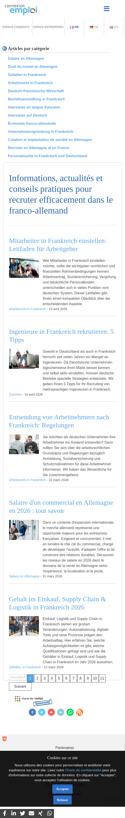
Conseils (15, 394)
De (94, 27)
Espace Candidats (15, 27)
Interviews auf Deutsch (27, 115)
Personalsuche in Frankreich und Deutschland (47, 156)
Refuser (62, 800)
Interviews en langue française (34, 107)
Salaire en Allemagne (26, 58)
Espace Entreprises (48, 27)
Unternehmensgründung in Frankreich (41, 132)
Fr (74, 27)
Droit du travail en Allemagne (33, 67)
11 (102, 678)
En (113, 27)
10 (95, 678)
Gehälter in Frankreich (27, 75)
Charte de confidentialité (83, 770)
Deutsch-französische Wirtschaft (36, 91)
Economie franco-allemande (32, 123)
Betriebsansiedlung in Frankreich (36, 99)
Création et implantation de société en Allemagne (50, 140)
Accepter (62, 789)
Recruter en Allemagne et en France (38, 148)
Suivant (20, 686)
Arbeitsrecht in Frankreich (30, 83)
